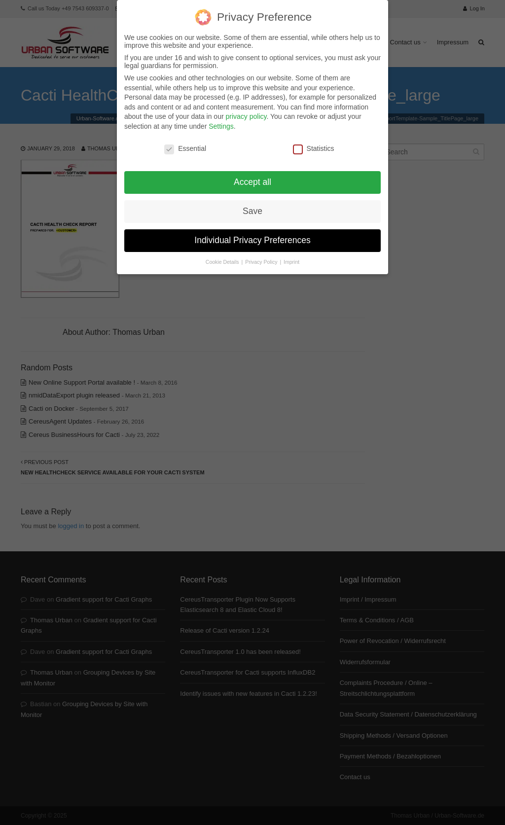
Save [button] (252, 205)
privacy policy (245, 110)
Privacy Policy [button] (262, 255)
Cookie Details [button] (223, 255)
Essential (185, 141)
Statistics (313, 141)
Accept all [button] (252, 175)
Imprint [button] (291, 255)
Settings (221, 119)
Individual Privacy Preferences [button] (252, 234)
